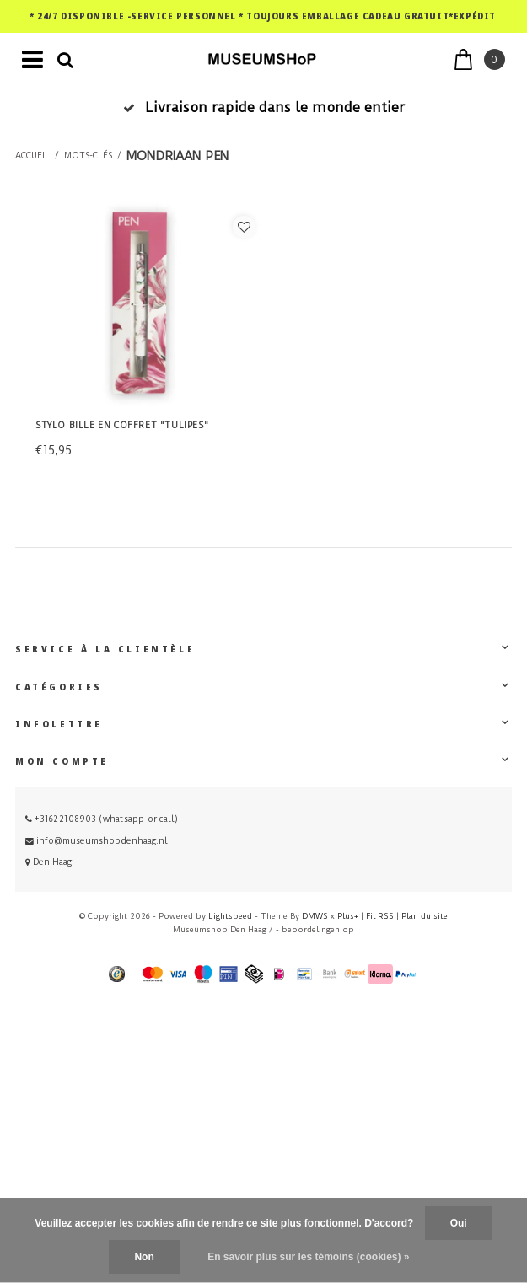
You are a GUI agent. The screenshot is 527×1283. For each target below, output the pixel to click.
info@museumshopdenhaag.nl (96, 840)
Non (143, 1257)
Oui (458, 1223)
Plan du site (424, 916)
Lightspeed (230, 916)
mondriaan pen (177, 156)
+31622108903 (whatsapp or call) (101, 818)
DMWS (315, 916)
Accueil (32, 156)
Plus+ (347, 916)
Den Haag (48, 861)
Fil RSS (380, 916)
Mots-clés (88, 156)
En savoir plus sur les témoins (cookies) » (308, 1257)
